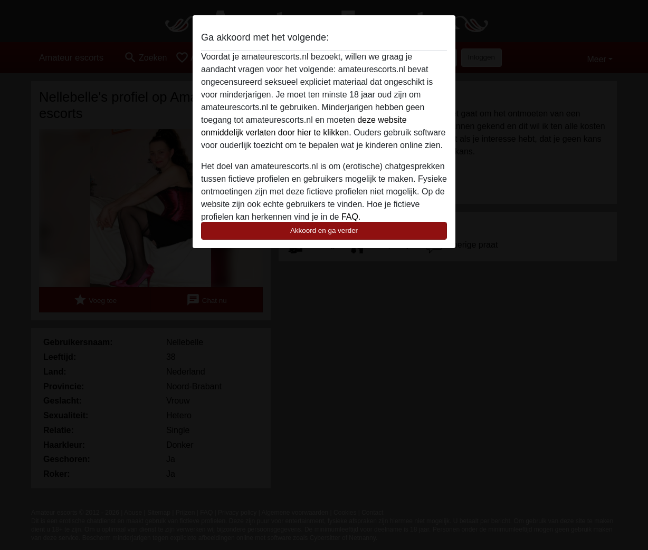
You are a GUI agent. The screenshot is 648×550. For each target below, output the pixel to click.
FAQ (349, 216)
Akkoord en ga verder (324, 230)
